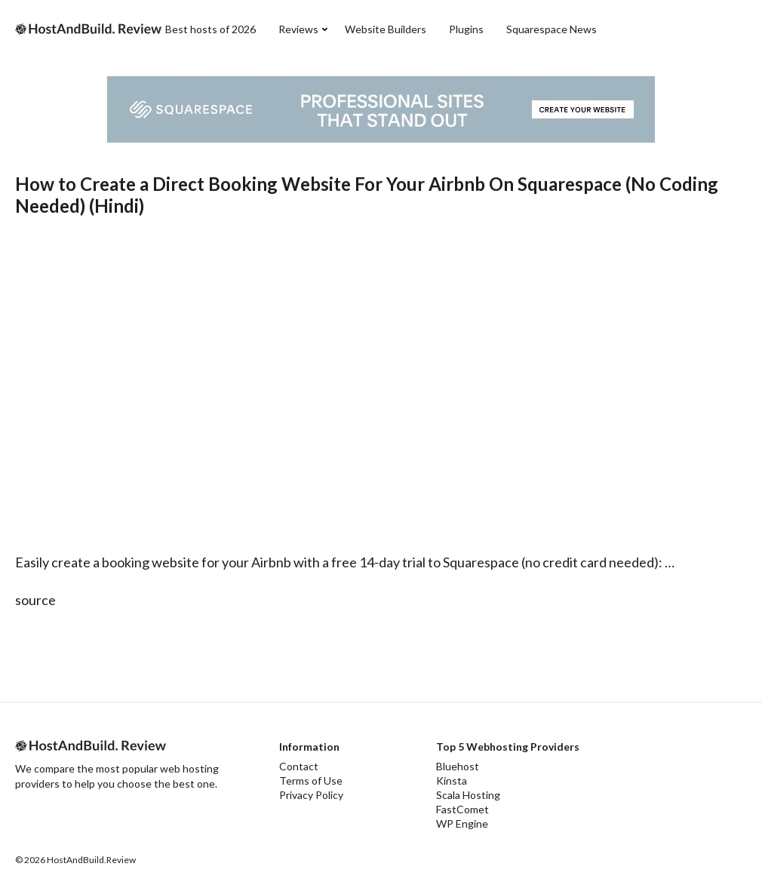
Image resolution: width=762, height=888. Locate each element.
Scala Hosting (468, 794)
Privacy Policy (311, 794)
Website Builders (385, 29)
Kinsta (451, 780)
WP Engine (462, 823)
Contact (298, 766)
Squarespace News (551, 29)
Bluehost (457, 766)
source (35, 599)
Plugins (466, 29)
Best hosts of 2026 (210, 29)
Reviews (298, 29)
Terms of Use (311, 780)
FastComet (462, 809)
